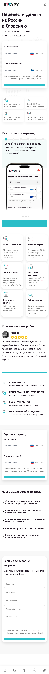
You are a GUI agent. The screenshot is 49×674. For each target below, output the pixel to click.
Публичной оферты (30, 645)
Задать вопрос (24, 656)
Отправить (24, 489)
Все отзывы (24, 379)
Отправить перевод (24, 228)
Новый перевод (20, 154)
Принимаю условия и (25, 646)
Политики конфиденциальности (19, 648)
